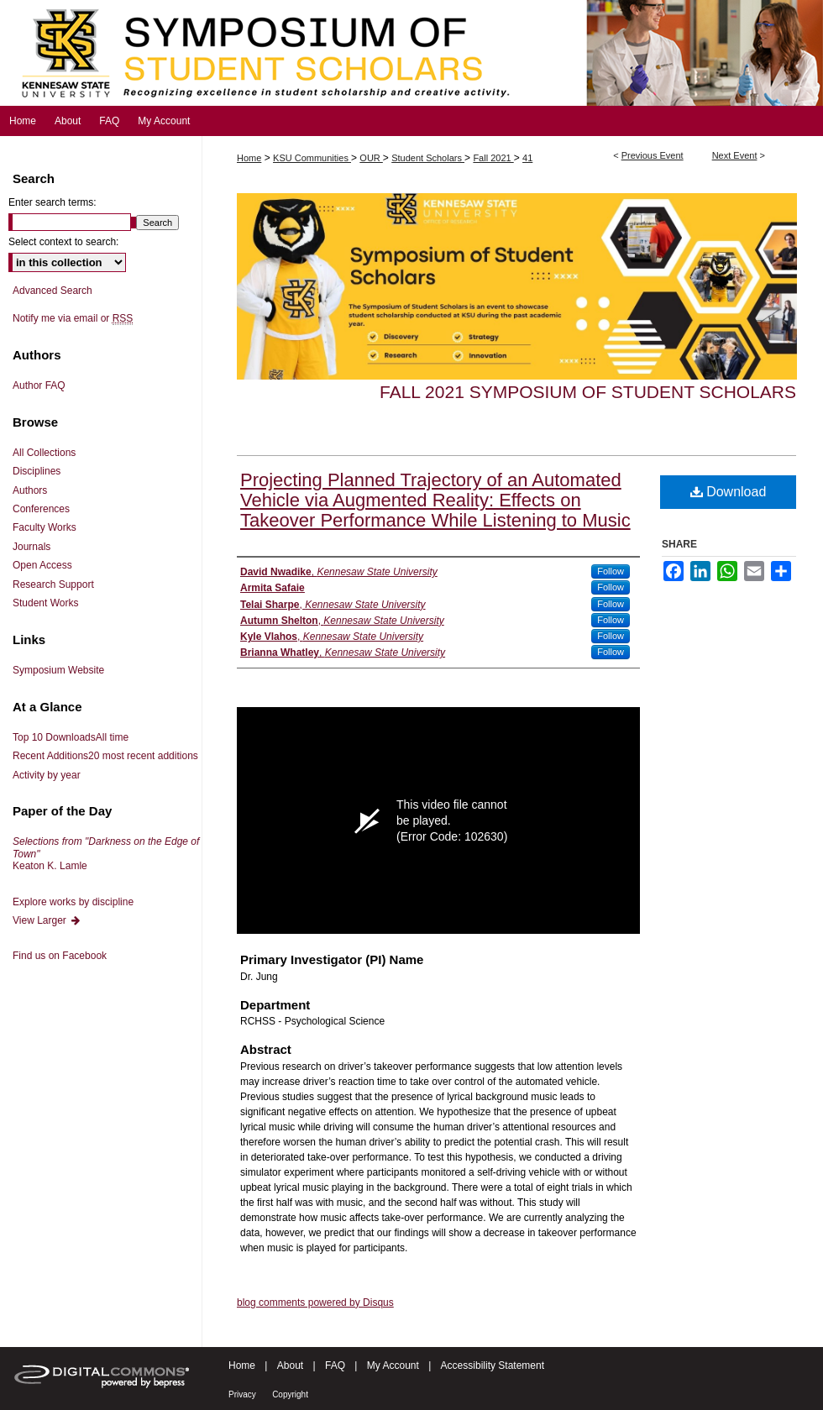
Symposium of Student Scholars (411, 53)
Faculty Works (44, 527)
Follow (610, 571)
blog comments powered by (315, 1302)
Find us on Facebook (60, 956)
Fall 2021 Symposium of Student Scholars (588, 391)
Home (249, 158)
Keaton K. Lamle (106, 854)
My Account (393, 1365)
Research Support (53, 584)
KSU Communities (312, 158)
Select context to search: (63, 242)
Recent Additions (105, 756)
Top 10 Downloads (70, 737)
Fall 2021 (493, 158)
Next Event (734, 155)
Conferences (41, 509)
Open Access (42, 565)
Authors (30, 490)
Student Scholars (427, 158)
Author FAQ (39, 385)
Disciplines (36, 471)
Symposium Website (58, 670)
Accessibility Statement (492, 1365)
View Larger (47, 920)
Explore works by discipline (73, 902)
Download (728, 492)
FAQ (335, 1365)
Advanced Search (52, 290)
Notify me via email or (73, 318)
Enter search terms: (52, 202)
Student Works (45, 603)
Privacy (242, 1394)
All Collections (44, 453)
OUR (371, 158)
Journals (31, 547)
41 (527, 158)
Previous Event (652, 155)
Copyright (290, 1394)
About (290, 1365)
